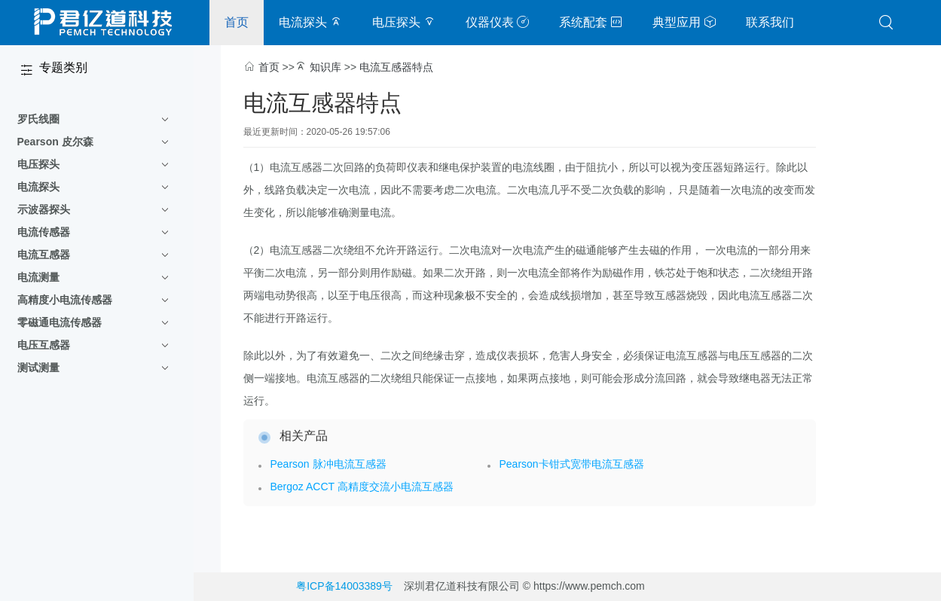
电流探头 (310, 22)
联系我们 (770, 22)
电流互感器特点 (396, 67)
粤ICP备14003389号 (344, 586)
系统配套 (590, 22)
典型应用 (684, 22)
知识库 (325, 67)
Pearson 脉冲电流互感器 (328, 464)
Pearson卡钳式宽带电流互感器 (572, 464)
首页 (237, 22)
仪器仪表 (497, 22)
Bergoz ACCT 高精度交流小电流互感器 (362, 486)
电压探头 (403, 22)
